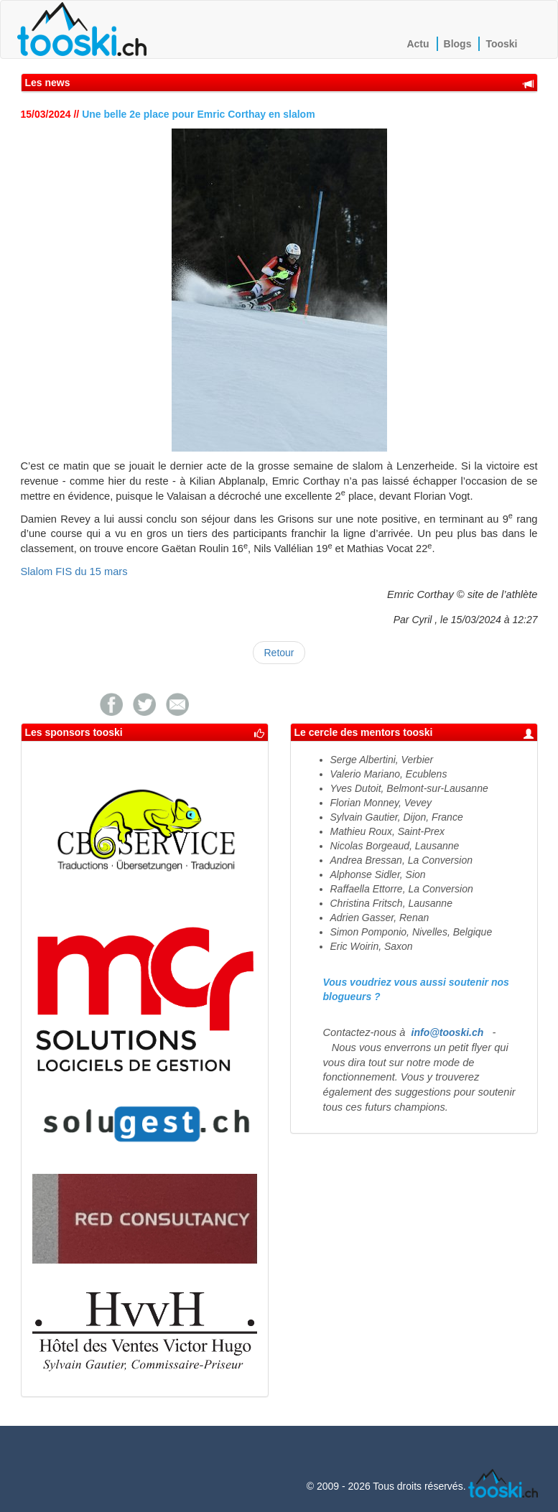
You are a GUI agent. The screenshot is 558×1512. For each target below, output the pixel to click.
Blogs (458, 44)
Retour (279, 652)
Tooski (501, 44)
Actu (417, 44)
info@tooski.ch (447, 1032)
